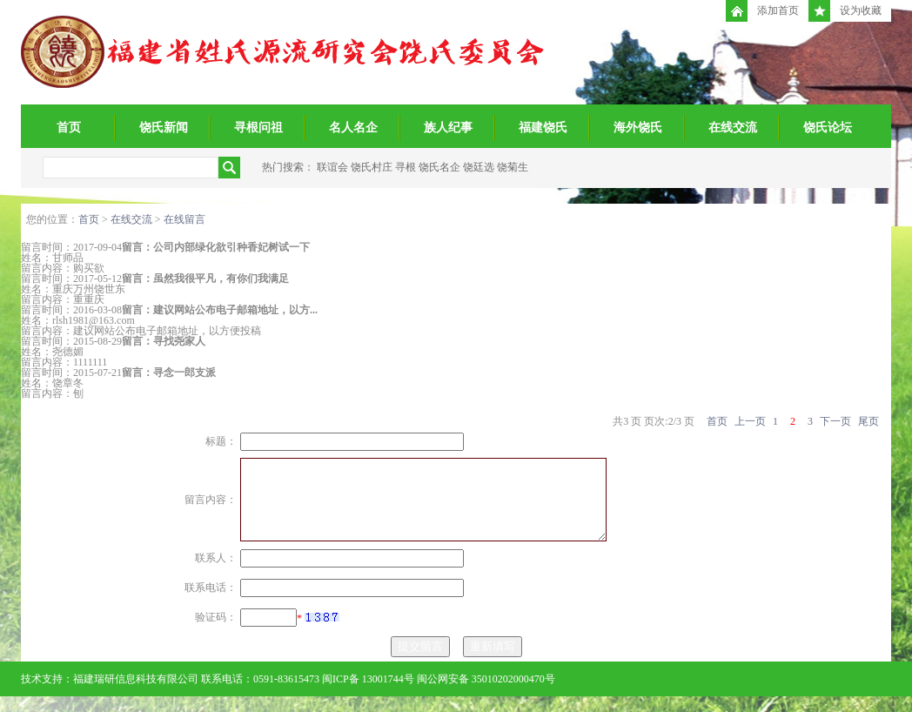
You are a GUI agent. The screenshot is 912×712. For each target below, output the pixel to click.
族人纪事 (448, 127)
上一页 (750, 421)
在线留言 (184, 219)
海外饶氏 (638, 127)
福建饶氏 (543, 127)
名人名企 (353, 127)
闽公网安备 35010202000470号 (486, 694)
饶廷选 (478, 167)
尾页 (868, 421)
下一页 (835, 421)
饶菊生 (512, 167)
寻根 (405, 167)
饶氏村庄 (371, 167)
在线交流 (732, 127)
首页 (69, 127)
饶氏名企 (439, 167)
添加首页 (762, 11)
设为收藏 (845, 11)
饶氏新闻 (163, 127)
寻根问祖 (258, 127)
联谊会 (332, 167)
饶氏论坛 (827, 127)
